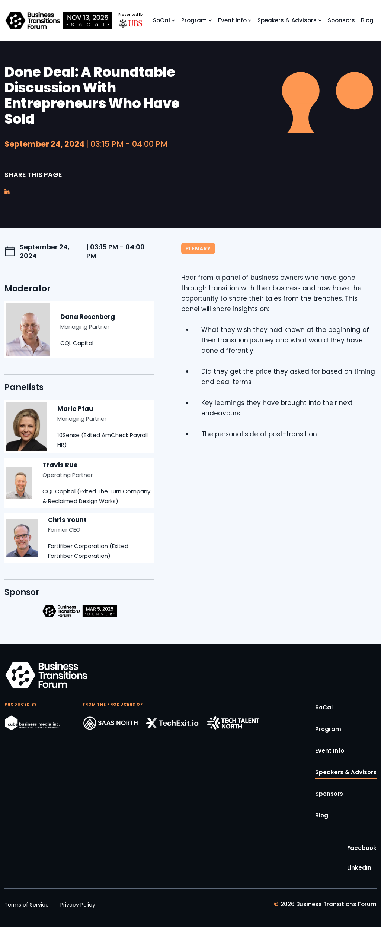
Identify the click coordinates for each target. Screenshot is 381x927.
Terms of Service (26, 904)
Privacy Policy (77, 904)
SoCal (161, 20)
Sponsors (341, 20)
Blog (367, 20)
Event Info (232, 20)
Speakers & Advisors (287, 20)
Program (194, 20)
